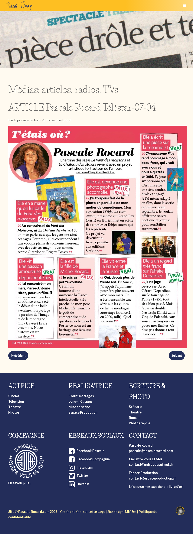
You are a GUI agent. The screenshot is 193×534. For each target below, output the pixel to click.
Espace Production (83, 412)
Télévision (16, 401)
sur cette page (94, 512)
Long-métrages (81, 401)
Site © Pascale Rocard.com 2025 (32, 512)
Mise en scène (79, 407)
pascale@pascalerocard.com (151, 451)
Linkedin (83, 484)
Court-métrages (81, 396)
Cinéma (14, 396)
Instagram (85, 467)
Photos (14, 412)
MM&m (130, 512)
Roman (134, 418)
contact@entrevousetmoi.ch (151, 464)
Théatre (14, 407)
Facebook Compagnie (93, 459)
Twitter (82, 476)
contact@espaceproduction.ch (152, 478)
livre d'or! (176, 486)
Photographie (139, 423)
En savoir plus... (19, 483)
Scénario (135, 407)
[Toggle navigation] (183, 6)
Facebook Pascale (90, 451)
